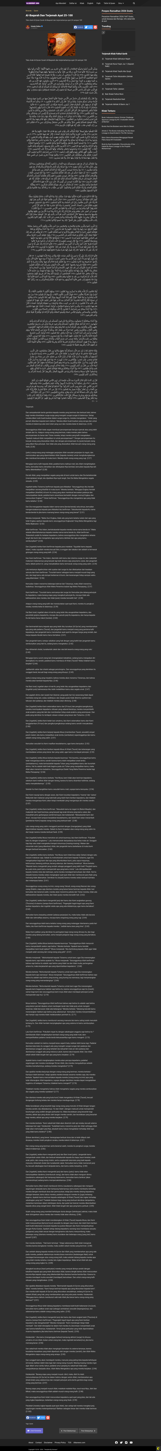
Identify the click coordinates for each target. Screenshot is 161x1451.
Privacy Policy (60, 1443)
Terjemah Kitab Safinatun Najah (117, 59)
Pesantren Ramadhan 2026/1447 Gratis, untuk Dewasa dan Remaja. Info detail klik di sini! (118, 19)
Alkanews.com (79, 1443)
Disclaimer (48, 1443)
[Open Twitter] (121, 1442)
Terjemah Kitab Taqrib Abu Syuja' (118, 71)
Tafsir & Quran (109, 3)
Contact (39, 1443)
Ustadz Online (37, 26)
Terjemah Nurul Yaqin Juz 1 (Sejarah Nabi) (119, 65)
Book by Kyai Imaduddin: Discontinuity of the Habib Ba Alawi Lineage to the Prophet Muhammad (118, 146)
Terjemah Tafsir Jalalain (114, 89)
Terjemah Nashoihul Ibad (115, 99)
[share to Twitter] (88, 27)
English (90, 3)
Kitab (82, 3)
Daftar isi (73, 3)
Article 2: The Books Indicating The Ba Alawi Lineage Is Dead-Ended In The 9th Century (118, 132)
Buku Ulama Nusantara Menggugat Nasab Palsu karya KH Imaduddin (117, 139)
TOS (69, 1443)
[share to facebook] (78, 27)
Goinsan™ (55, 1449)
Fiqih (99, 3)
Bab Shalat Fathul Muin (114, 94)
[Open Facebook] (116, 1442)
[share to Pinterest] (95, 27)
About (31, 1443)
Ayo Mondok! (61, 3)
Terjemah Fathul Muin (113, 84)
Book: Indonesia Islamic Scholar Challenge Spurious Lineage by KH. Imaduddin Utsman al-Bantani (118, 119)
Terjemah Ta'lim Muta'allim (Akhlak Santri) (119, 77)
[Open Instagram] (126, 1442)
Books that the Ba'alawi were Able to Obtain (118, 126)
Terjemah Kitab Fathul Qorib (114, 54)
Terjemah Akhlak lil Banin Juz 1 (117, 104)
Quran (31, 1424)
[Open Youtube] (131, 1442)
